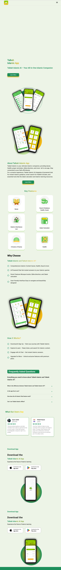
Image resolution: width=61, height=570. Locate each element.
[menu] (57, 3)
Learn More (13, 75)
